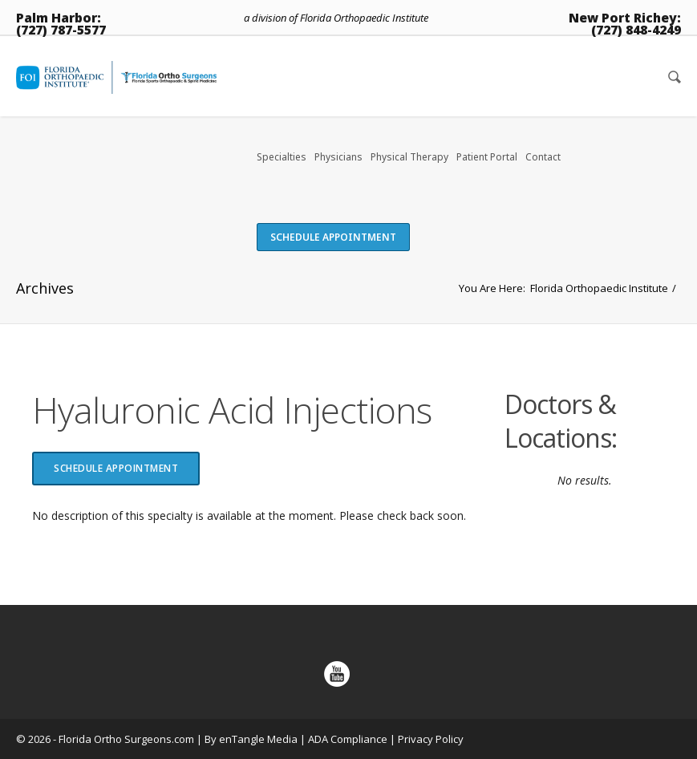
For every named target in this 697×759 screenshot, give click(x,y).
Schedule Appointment (333, 237)
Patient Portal (486, 157)
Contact (543, 157)
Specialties (281, 157)
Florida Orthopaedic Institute (599, 288)
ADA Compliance (347, 739)
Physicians (338, 157)
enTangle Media (258, 739)
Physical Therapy (409, 157)
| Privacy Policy (427, 739)
